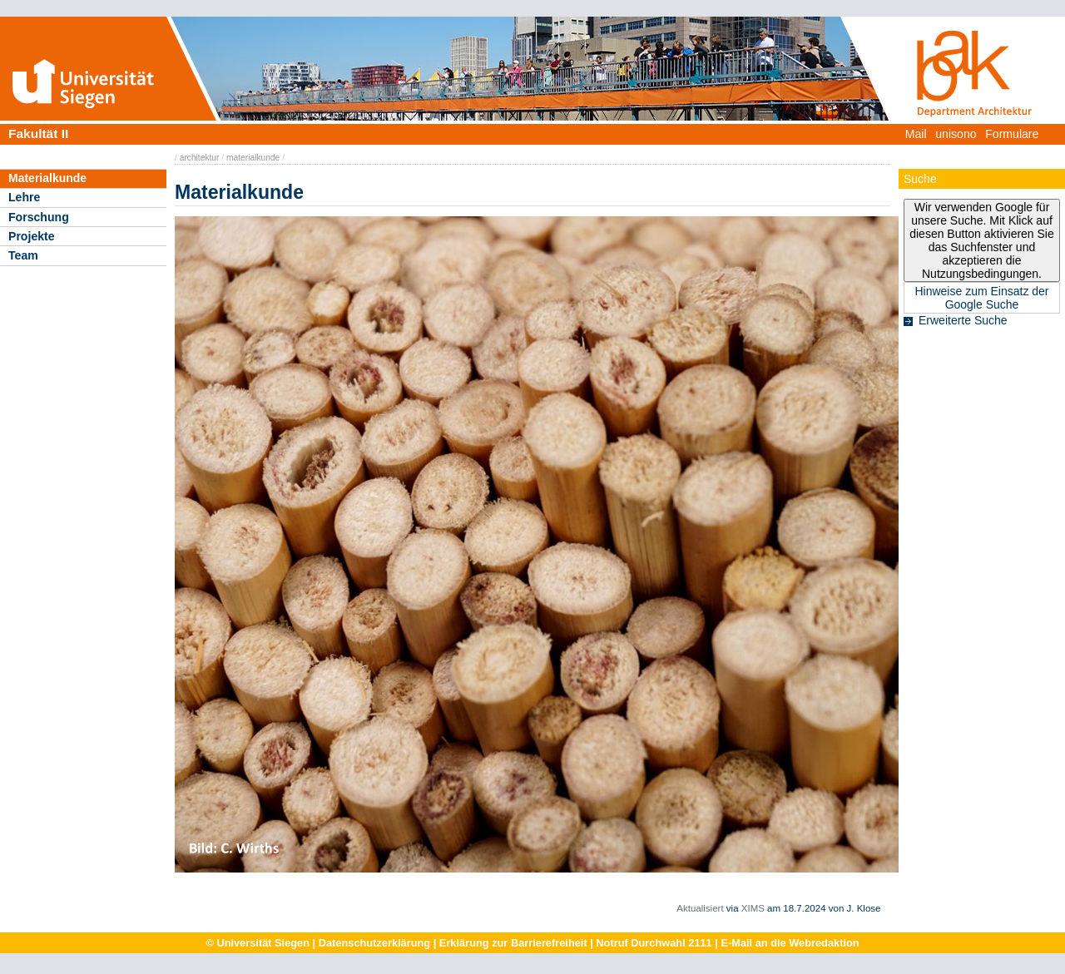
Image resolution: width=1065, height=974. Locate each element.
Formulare (1011, 134)
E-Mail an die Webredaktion (790, 943)
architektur (200, 157)
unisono (955, 134)
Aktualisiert (699, 908)
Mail (916, 134)
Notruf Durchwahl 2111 (653, 943)
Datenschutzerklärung (374, 943)
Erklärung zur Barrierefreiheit (513, 943)
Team (23, 255)
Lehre (24, 197)
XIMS (753, 908)
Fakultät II (38, 133)
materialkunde (253, 157)
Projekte (31, 236)
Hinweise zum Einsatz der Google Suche (981, 297)
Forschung (38, 217)
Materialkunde (47, 178)
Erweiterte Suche (963, 320)
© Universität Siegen (258, 943)
